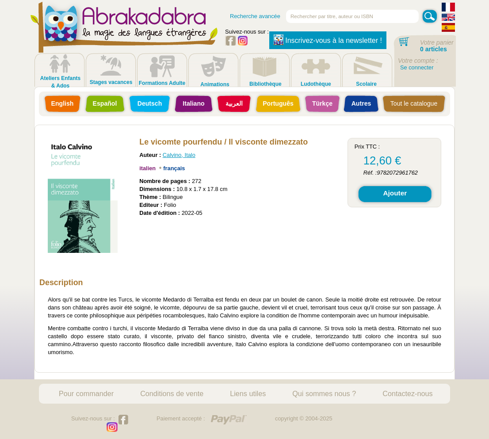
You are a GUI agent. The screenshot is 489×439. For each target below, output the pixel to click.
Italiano (193, 103)
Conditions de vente (171, 393)
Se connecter (416, 67)
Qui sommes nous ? (324, 393)
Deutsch (150, 103)
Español (105, 103)
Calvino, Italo (179, 155)
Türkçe (322, 103)
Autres (361, 103)
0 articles (433, 49)
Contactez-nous (407, 393)
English (62, 103)
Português (278, 103)
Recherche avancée (255, 16)
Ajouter (395, 193)
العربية (234, 103)
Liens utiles (248, 393)
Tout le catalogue (413, 103)
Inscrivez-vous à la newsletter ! (328, 39)
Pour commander (86, 393)
